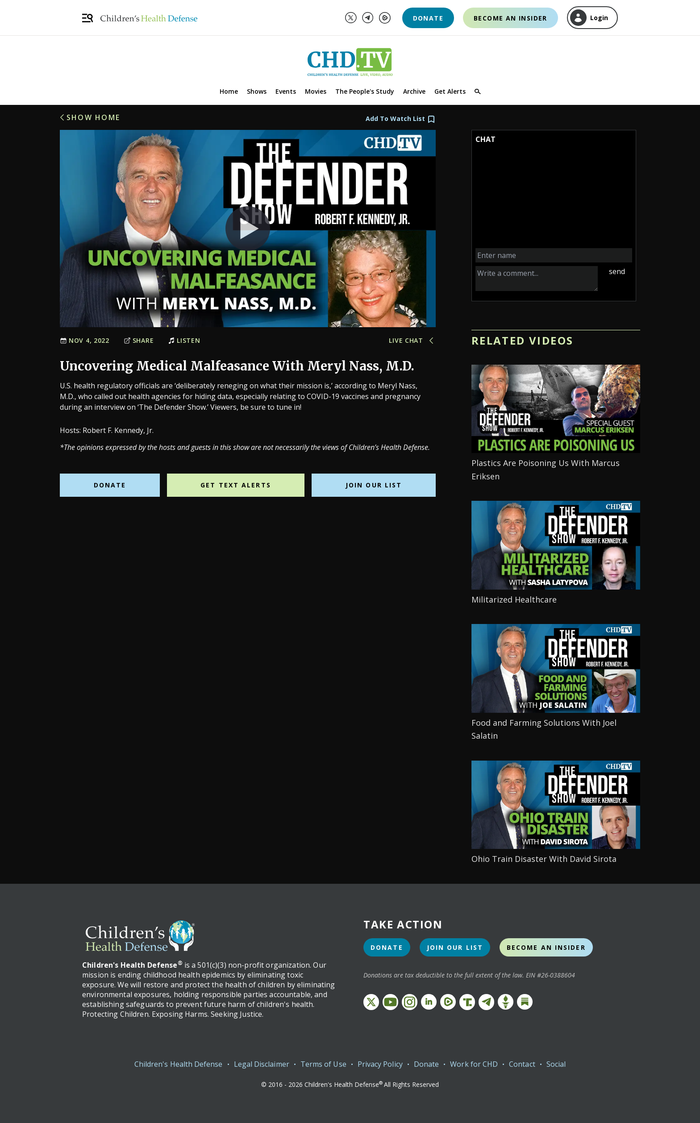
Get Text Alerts (235, 485)
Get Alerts (450, 91)
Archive (414, 91)
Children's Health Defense (178, 1064)
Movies (315, 91)
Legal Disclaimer (261, 1064)
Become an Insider (510, 18)
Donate (428, 18)
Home (229, 91)
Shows (257, 91)
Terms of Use (323, 1064)
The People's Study (364, 91)
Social (556, 1064)
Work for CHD (474, 1064)
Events (285, 91)
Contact (522, 1064)
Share (139, 340)
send (617, 271)
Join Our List (374, 485)
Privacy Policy (380, 1064)
